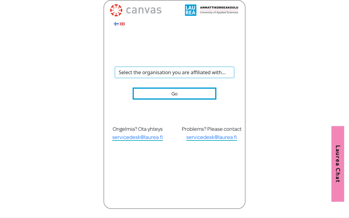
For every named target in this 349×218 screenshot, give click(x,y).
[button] (337, 164)
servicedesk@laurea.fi (137, 137)
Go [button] (174, 94)
